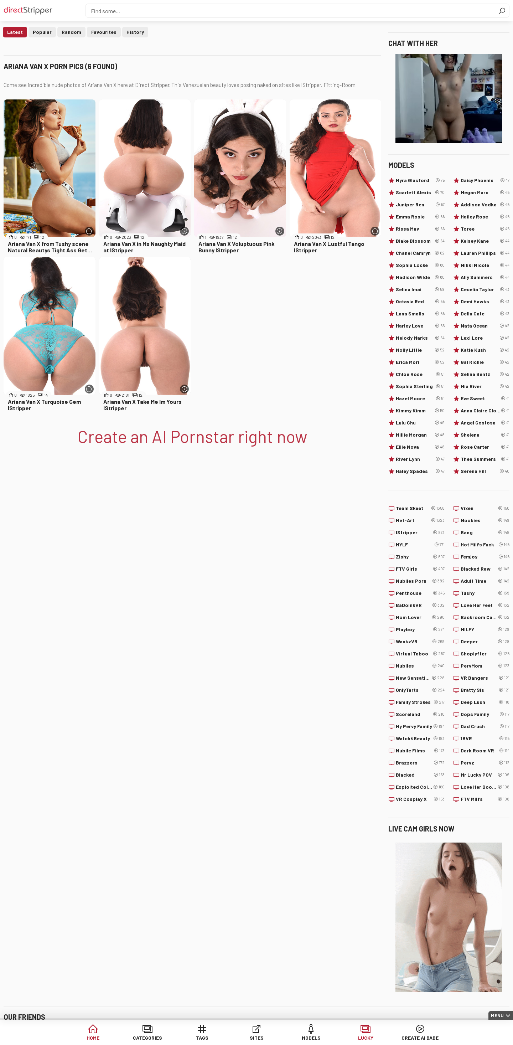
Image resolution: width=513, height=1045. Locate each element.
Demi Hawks (485, 301)
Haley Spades (420, 471)
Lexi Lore (485, 338)
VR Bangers (485, 678)
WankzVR (420, 641)
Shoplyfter (485, 653)
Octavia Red (420, 301)
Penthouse (420, 593)
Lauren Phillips (485, 253)
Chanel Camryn (420, 253)
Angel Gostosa (485, 422)
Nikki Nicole (485, 265)
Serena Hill (485, 471)
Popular (42, 32)
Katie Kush (485, 350)
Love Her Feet (485, 605)
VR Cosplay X (420, 799)
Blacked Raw (485, 569)
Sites (257, 1038)
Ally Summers (485, 277)
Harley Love (420, 325)
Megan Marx (485, 192)
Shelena (485, 435)
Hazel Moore (420, 398)
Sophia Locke (420, 265)
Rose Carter (485, 447)
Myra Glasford (420, 180)
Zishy (420, 556)
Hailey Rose (485, 216)
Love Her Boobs (485, 787)
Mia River (485, 386)
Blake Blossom (420, 241)
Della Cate (485, 313)
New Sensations (420, 678)
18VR (485, 738)
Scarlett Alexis (420, 192)
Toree (485, 229)
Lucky (365, 1038)
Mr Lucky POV (485, 775)
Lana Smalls (420, 313)
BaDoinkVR (420, 605)
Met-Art (420, 520)
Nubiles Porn (420, 581)
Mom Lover (420, 617)
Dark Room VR (485, 750)
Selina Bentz (485, 374)
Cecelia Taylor (485, 289)
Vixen (485, 508)
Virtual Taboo (420, 653)
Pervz (485, 762)
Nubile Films (420, 750)
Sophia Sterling (420, 386)
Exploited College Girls (420, 787)
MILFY (485, 629)
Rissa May (420, 229)
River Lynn (420, 459)
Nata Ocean (485, 325)
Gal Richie (485, 362)
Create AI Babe (420, 1038)
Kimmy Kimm (420, 410)
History (135, 32)
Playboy (420, 629)
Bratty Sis (485, 690)
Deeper (485, 641)
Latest (15, 32)
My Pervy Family (420, 726)
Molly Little (420, 350)
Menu (497, 1015)
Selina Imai (420, 289)
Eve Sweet (485, 398)
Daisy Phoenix (485, 180)
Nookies (485, 520)
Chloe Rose (420, 374)
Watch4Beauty (420, 738)
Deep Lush (485, 702)
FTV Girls (420, 569)
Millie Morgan (420, 435)
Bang (485, 532)
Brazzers (420, 762)
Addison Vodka (485, 204)
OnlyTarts (420, 690)
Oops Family (485, 714)
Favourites (103, 32)
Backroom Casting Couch (485, 617)
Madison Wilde (420, 277)
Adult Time (485, 581)
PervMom (485, 666)
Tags (202, 1038)
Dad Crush (485, 726)
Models (311, 1038)
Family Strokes (420, 702)
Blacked (420, 775)
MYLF (420, 544)
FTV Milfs (485, 799)
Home (93, 1038)
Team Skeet (420, 508)
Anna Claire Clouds (485, 410)
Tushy (485, 593)
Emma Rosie (420, 216)
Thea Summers (485, 459)
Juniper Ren (420, 204)
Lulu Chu (420, 422)
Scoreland (420, 714)
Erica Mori (420, 362)
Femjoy (485, 556)
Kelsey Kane (485, 241)
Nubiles (420, 666)
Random (71, 32)
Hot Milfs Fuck (485, 544)
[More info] (89, 231)
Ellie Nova (420, 447)
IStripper (420, 532)
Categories (147, 1038)
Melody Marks (420, 338)
